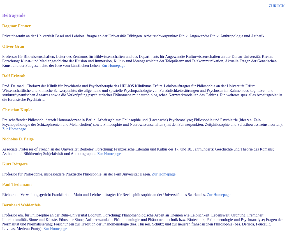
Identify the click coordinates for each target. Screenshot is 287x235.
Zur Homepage (113, 65)
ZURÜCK (277, 6)
